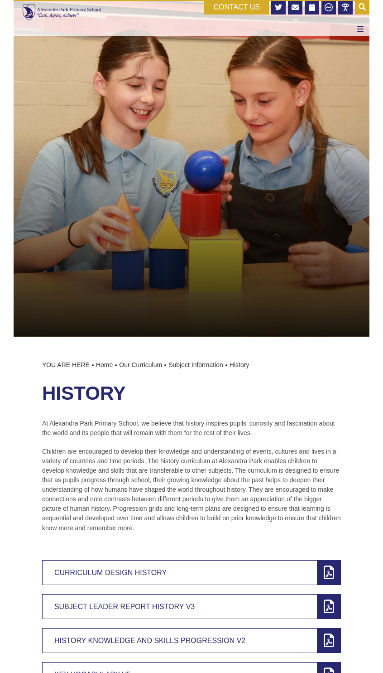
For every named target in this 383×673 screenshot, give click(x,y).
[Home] (62, 12)
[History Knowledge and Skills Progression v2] (191, 640)
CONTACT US (236, 7)
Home (104, 364)
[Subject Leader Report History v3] (191, 606)
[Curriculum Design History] (191, 572)
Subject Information (195, 364)
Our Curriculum (140, 364)
